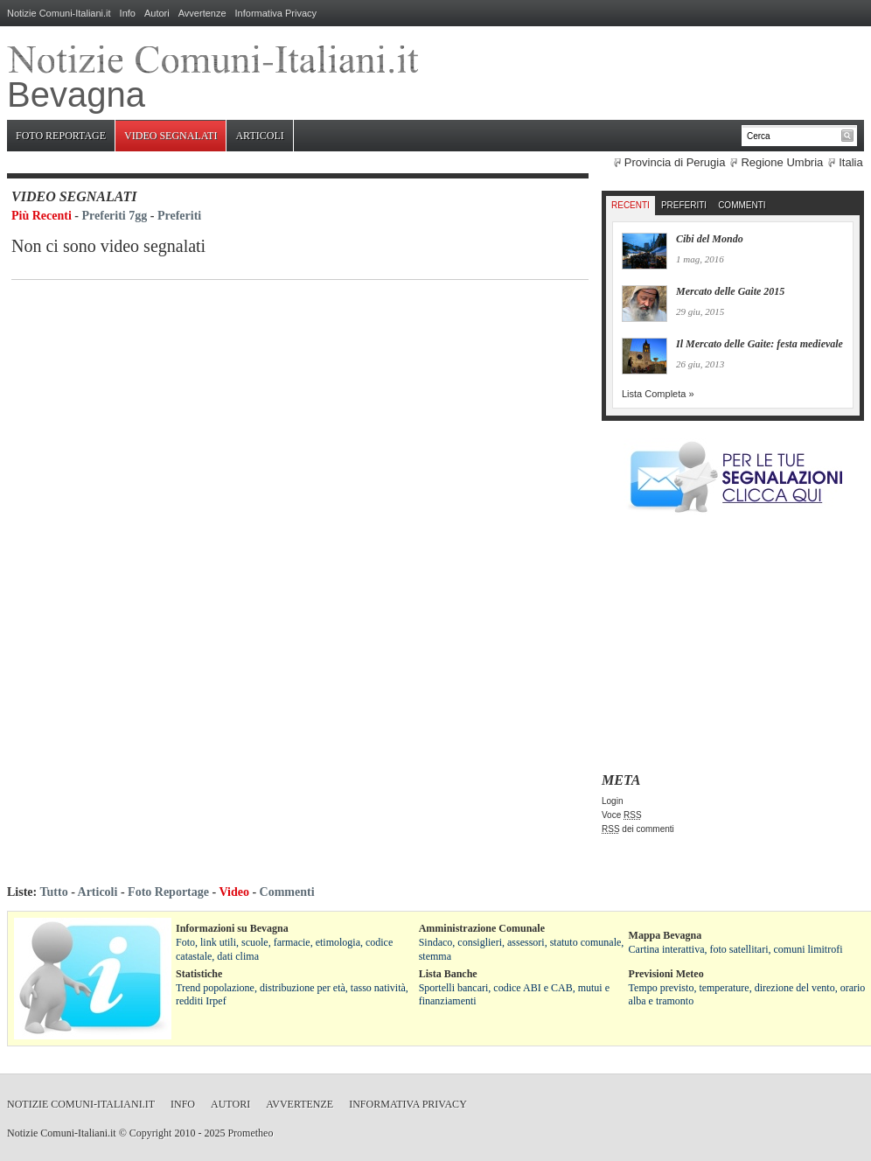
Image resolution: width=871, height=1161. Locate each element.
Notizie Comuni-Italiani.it (59, 13)
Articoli (259, 135)
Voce (622, 815)
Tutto (53, 892)
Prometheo (250, 1133)
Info (128, 13)
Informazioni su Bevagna (232, 928)
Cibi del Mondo (709, 239)
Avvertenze (202, 13)
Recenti (630, 205)
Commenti (741, 205)
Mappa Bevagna (665, 935)
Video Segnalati (170, 135)
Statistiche (199, 974)
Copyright (150, 1133)
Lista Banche (448, 974)
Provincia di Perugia (675, 162)
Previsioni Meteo (666, 974)
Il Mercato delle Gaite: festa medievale (759, 344)
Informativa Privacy (276, 13)
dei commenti (638, 829)
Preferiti (179, 215)
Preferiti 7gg (115, 215)
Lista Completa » (658, 393)
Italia (850, 162)
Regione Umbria (782, 162)
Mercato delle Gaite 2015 (730, 291)
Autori (157, 13)
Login (612, 801)
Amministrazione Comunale (482, 928)
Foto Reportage (61, 135)
